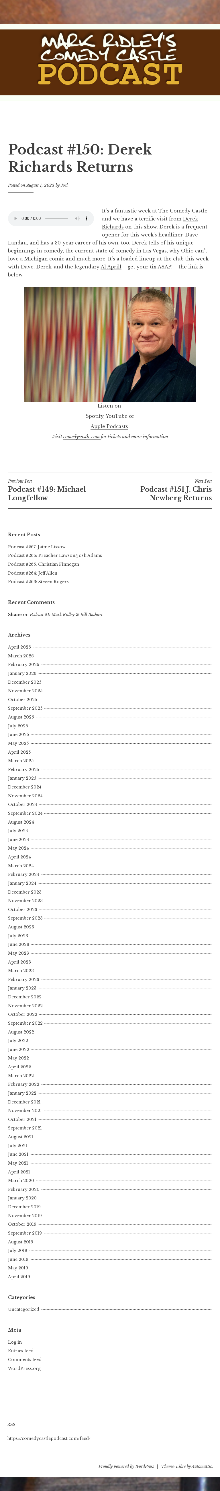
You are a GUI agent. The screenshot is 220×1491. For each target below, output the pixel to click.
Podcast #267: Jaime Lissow (37, 546)
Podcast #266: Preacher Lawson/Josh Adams (55, 555)
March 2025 (21, 760)
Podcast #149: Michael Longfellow (59, 490)
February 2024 (23, 874)
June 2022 (18, 1049)
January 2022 (22, 1093)
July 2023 (18, 935)
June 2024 (18, 839)
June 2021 (18, 1154)
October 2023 (22, 909)
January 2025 (22, 778)
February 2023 (23, 979)
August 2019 (20, 1242)
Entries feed (21, 1350)
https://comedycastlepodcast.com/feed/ (49, 1438)
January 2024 (22, 883)
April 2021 (19, 1172)
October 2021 (22, 1119)
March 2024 (21, 865)
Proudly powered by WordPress (126, 1466)
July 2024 (18, 830)
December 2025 (24, 682)
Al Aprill (111, 267)
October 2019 (22, 1224)
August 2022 (21, 1032)
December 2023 (25, 892)
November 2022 (25, 1005)
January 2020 (22, 1198)
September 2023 (25, 918)
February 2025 (23, 769)
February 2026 (23, 664)
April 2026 (19, 647)
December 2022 (25, 997)
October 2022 (22, 1014)
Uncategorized (23, 1309)
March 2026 (21, 656)
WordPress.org (24, 1368)
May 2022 (18, 1058)
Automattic (202, 1466)
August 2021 (20, 1136)
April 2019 (19, 1276)
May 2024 (18, 848)
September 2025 (25, 708)
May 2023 (18, 953)
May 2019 (18, 1268)
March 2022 (21, 1075)
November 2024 (25, 795)
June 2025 (18, 734)
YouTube (116, 416)
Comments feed (25, 1359)
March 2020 (21, 1180)
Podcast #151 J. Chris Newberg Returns (161, 490)
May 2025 (18, 743)
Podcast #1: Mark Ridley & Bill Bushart (66, 614)
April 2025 (19, 752)
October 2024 (22, 804)
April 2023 (19, 962)
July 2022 (18, 1040)
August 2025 (21, 717)
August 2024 (21, 822)
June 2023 (18, 944)
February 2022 (23, 1084)
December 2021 (24, 1102)
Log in (15, 1342)
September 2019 (25, 1233)
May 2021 (18, 1163)
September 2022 (25, 1023)
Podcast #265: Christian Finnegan (43, 564)
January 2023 (22, 988)
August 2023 (21, 927)
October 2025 (22, 699)
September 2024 (25, 813)
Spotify (94, 416)
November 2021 (25, 1110)
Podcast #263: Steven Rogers (38, 581)
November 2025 (25, 690)
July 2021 (17, 1145)
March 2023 (21, 970)
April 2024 (19, 857)
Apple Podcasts (109, 426)
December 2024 (25, 787)
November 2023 (25, 900)
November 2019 (25, 1215)
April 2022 (19, 1066)
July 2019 (17, 1250)
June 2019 (18, 1259)
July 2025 (18, 726)
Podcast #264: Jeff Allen (32, 573)
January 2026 (22, 673)
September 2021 (25, 1128)
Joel (64, 185)
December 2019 (24, 1206)
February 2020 (24, 1189)
